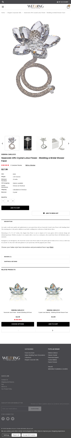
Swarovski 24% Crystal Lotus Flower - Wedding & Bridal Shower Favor (44, 12)
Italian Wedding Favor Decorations (35, 355)
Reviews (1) (7, 256)
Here (51, 247)
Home (3, 12)
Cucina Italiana (52, 359)
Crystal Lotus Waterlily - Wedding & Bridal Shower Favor (53, 312)
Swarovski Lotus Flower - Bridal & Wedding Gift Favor (18, 312)
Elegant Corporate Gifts (14, 12)
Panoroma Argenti (53, 357)
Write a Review (30, 165)
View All (50, 366)
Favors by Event (29, 353)
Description (8, 221)
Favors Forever (52, 362)
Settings (6, 435)
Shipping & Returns (10, 261)
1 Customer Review (16, 165)
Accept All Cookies (29, 435)
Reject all (16, 435)
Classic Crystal (52, 355)
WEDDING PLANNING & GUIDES (58, 369)
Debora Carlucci (53, 353)
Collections (28, 357)
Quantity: (4, 197)
